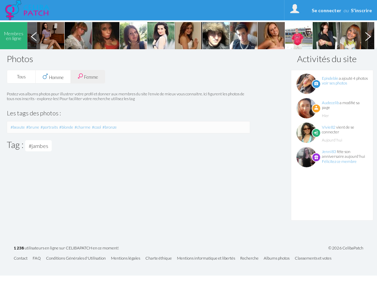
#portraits (49, 127)
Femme (88, 76)
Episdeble (330, 78)
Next (367, 35)
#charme (83, 127)
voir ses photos (334, 83)
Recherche (249, 258)
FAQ (37, 258)
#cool (96, 127)
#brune (32, 127)
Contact (21, 258)
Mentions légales (125, 258)
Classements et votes (313, 258)
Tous (21, 76)
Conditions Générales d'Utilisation (76, 258)
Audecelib (330, 102)
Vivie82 (328, 127)
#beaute (18, 127)
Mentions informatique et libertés (206, 258)
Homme (53, 76)
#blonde (66, 127)
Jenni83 (329, 151)
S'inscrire (361, 10)
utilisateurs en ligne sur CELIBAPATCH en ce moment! (66, 248)
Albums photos (277, 258)
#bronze (109, 127)
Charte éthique (158, 258)
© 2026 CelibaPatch (345, 248)
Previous (33, 35)
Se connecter (326, 10)
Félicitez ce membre (339, 161)
